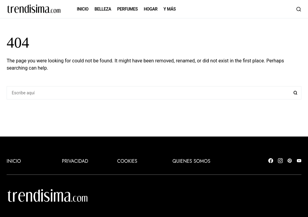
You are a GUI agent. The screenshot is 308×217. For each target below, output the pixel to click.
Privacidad (75, 161)
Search (295, 92)
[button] (298, 9)
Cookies (127, 161)
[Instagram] (280, 161)
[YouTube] (299, 161)
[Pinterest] (290, 161)
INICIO (14, 161)
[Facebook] (270, 161)
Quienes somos (191, 161)
